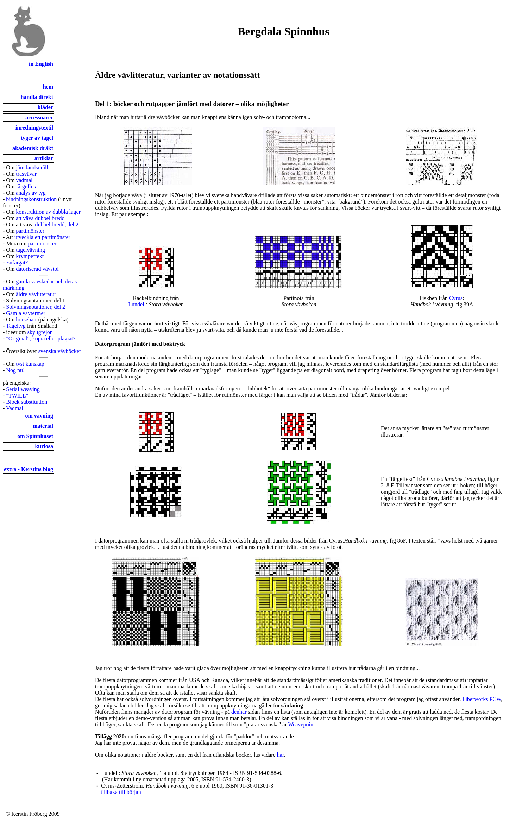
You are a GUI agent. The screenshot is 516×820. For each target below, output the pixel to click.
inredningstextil (34, 128)
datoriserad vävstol (37, 269)
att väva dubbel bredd (40, 218)
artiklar (43, 158)
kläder (45, 107)
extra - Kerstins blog (28, 469)
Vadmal (14, 408)
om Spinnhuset (35, 436)
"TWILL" (17, 396)
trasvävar (26, 174)
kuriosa (44, 446)
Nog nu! (15, 370)
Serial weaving (23, 389)
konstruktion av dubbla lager (48, 212)
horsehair (26, 320)
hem (48, 87)
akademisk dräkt (32, 148)
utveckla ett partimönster (42, 237)
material (43, 426)
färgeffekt (27, 186)
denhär (239, 712)
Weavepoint (301, 724)
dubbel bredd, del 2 (57, 224)
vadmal (24, 180)
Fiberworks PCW (481, 699)
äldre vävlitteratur (36, 294)
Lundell (137, 304)
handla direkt (36, 97)
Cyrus (455, 298)
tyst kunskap (30, 364)
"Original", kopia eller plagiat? (40, 339)
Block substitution (26, 402)
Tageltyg (16, 326)
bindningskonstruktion (31, 199)
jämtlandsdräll (32, 167)
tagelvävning (30, 250)
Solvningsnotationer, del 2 (35, 307)
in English (41, 64)
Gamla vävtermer (25, 313)
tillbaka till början (121, 792)
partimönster (30, 231)
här (280, 755)
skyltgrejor (39, 332)
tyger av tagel (37, 138)
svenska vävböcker (59, 351)
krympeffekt (30, 256)
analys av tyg (30, 193)
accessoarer (39, 117)
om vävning (39, 416)
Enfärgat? (17, 262)
